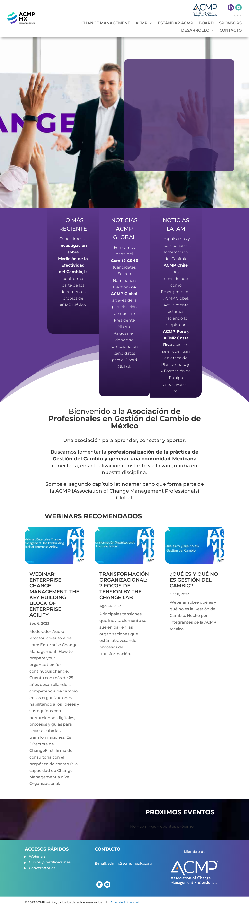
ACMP (141, 23)
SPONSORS (230, 23)
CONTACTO (231, 31)
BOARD (206, 23)
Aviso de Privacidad (124, 902)
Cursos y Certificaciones (50, 862)
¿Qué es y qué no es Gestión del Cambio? (194, 580)
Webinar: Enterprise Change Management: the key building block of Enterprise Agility (54, 594)
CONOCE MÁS (155, 170)
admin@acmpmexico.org (129, 863)
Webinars (37, 856)
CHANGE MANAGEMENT (105, 23)
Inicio (237, 16)
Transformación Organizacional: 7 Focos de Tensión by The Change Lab (124, 585)
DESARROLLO (195, 31)
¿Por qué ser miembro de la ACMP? (192, 94)
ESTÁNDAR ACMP (175, 23)
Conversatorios (42, 868)
